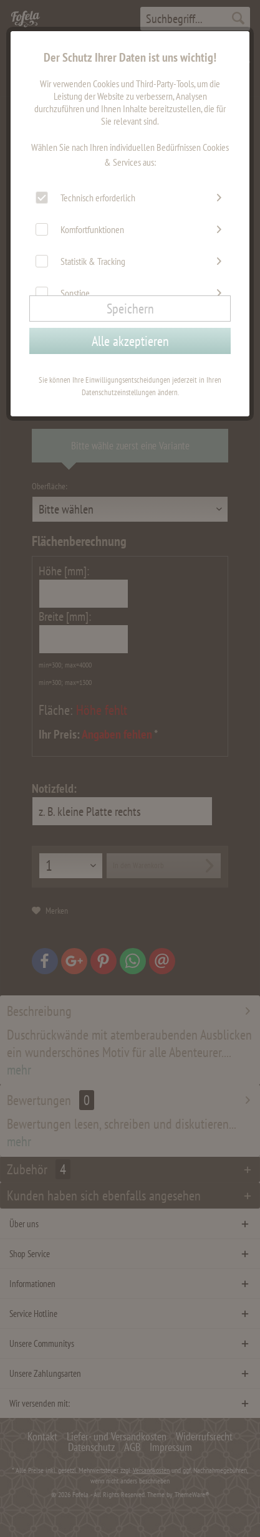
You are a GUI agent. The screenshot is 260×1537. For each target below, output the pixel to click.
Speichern (130, 308)
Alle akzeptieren (130, 341)
